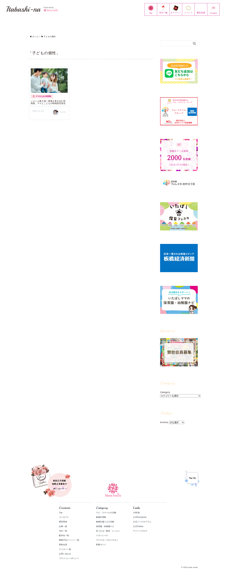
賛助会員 (63, 541)
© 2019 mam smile (189, 564)
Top (60, 509)
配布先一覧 (64, 532)
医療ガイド (101, 541)
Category (165, 389)
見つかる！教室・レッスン (108, 527)
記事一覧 (63, 523)
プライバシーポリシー (69, 555)
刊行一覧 (63, 527)
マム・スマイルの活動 (106, 509)
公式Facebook (139, 514)
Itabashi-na (32, 9)
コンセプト (64, 514)
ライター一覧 (65, 546)
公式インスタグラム (142, 518)
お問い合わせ (65, 550)
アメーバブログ (140, 527)
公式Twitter (138, 523)
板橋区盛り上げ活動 (105, 518)
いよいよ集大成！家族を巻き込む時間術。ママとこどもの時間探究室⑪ (48, 98)
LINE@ (136, 509)
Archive (164, 419)
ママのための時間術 (43, 93)
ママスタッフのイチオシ (107, 536)
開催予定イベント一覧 (69, 536)
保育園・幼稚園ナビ (105, 523)
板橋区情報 (101, 514)
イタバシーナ (102, 532)
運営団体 (63, 518)
